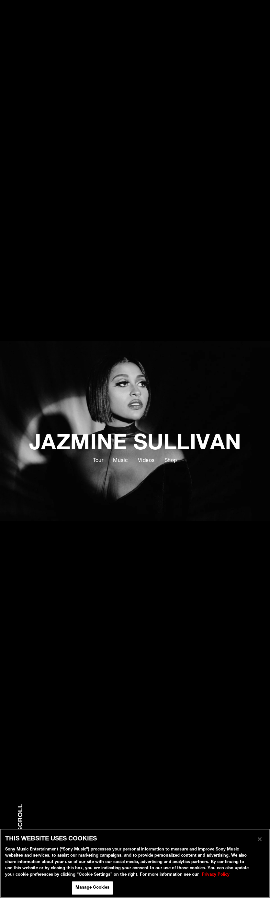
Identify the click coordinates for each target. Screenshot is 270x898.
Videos (146, 461)
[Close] (260, 839)
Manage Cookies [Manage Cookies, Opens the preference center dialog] (92, 888)
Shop (170, 461)
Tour (98, 461)
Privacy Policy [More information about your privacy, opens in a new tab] (216, 875)
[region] (135, 863)
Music (120, 461)
